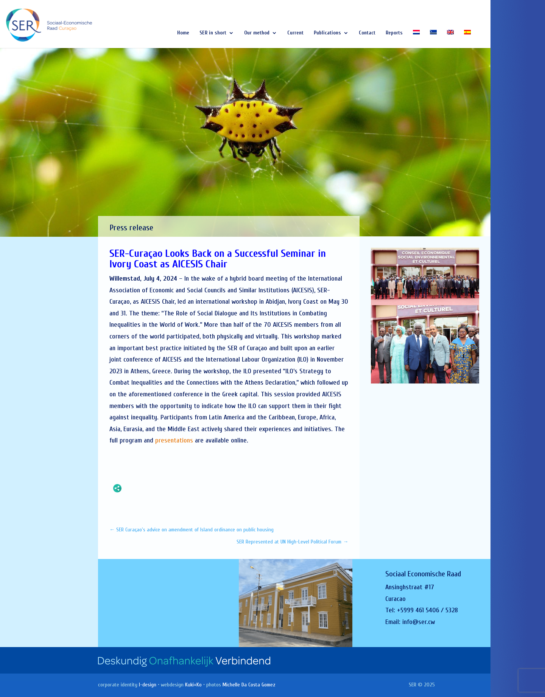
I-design (147, 684)
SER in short (212, 33)
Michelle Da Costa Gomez (249, 684)
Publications (327, 33)
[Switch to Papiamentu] (433, 39)
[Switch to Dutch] (416, 39)
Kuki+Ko (193, 684)
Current (295, 33)
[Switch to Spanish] (467, 39)
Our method (256, 33)
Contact (367, 33)
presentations (174, 440)
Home (183, 33)
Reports (394, 33)
